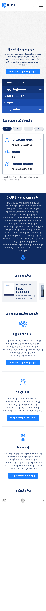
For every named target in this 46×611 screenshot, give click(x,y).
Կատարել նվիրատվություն (23, 71)
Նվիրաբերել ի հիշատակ (23, 418)
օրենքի (23, 250)
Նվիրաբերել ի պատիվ (23, 476)
